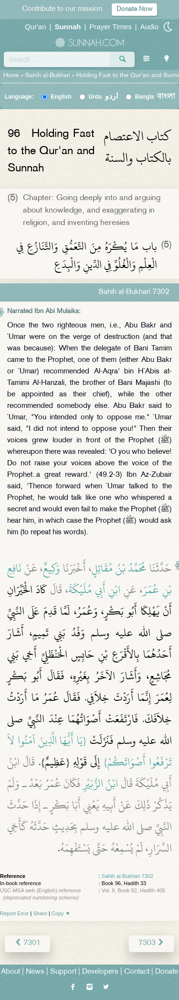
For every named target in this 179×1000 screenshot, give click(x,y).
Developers (100, 972)
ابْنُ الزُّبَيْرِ (100, 784)
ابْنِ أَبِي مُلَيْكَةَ (94, 590)
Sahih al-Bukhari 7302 (127, 876)
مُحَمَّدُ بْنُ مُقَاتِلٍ (119, 568)
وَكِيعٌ (51, 568)
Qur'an (35, 26)
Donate (166, 972)
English (61, 96)
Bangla (155, 96)
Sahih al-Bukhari (47, 76)
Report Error (14, 913)
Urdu (103, 96)
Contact (136, 972)
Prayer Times (110, 26)
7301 (27, 943)
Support (63, 972)
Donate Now (134, 9)
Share (40, 913)
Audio (149, 26)
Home (11, 76)
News (35, 972)
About (10, 972)
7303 (151, 943)
